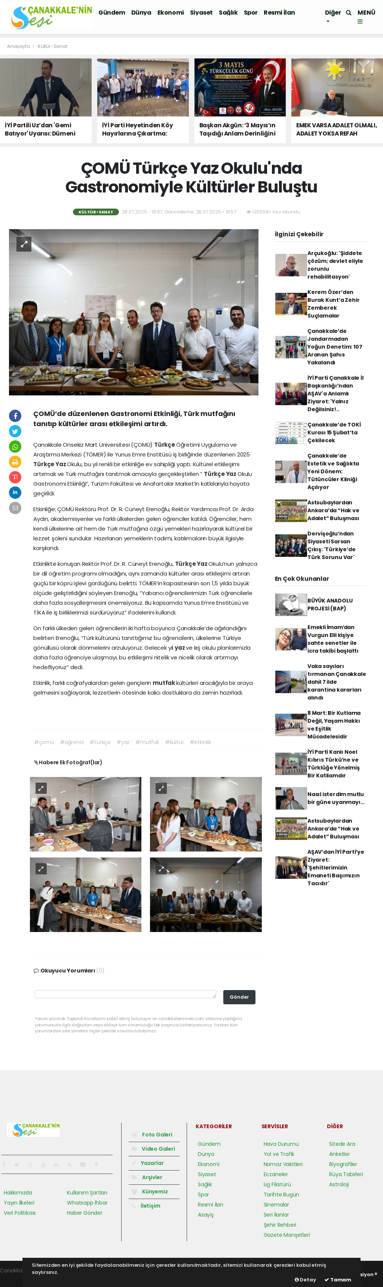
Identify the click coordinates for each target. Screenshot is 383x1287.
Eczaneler (276, 1174)
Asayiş (206, 1214)
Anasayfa (19, 46)
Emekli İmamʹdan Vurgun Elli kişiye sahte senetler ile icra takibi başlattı (333, 639)
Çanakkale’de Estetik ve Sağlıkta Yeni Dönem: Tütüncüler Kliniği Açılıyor (333, 471)
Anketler (339, 1154)
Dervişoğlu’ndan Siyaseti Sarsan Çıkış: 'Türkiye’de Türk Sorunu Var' (331, 545)
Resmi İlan (279, 12)
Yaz (61, 464)
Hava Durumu (281, 1144)
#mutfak (147, 742)
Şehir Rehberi (280, 1225)
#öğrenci (72, 742)
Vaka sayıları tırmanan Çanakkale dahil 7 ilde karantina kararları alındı (336, 681)
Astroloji (339, 1184)
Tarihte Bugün (282, 1194)
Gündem (111, 12)
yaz (180, 648)
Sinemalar (276, 1204)
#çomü (44, 742)
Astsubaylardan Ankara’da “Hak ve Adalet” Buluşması (333, 510)
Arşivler (147, 1177)
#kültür (174, 742)
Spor (251, 12)
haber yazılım (17, 1278)
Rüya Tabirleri (346, 1174)
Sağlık (228, 12)
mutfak (164, 683)
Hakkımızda (18, 1192)
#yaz (123, 742)
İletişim (146, 1205)
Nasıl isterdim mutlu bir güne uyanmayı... (336, 798)
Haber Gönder (84, 1213)
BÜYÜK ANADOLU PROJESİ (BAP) (330, 604)
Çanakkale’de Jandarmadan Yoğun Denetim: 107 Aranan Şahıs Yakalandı (334, 346)
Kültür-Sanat (52, 46)
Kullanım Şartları (87, 1192)
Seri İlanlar (276, 1214)
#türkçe (100, 742)
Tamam (337, 1279)
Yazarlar (147, 1163)
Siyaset (201, 12)
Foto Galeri (152, 1134)
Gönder (239, 997)
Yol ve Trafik (279, 1154)
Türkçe (165, 445)
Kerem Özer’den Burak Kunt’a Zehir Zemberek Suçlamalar (333, 303)
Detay (305, 1279)
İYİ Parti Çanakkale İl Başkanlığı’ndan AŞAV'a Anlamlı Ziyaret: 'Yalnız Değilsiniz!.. (335, 393)
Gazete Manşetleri (287, 1235)
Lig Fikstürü (277, 1184)
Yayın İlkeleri (19, 1202)
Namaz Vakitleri (283, 1164)
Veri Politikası (20, 1213)
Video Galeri (153, 1149)
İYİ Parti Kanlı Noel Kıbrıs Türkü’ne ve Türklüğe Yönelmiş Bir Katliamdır (333, 763)
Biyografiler (343, 1164)
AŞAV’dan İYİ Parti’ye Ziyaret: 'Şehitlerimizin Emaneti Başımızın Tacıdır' (335, 867)
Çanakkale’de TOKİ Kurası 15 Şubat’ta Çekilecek (334, 432)
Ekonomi (170, 12)
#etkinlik (200, 742)
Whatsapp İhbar (87, 1202)
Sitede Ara (342, 1144)
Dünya (141, 12)
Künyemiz (150, 1191)
